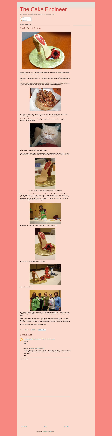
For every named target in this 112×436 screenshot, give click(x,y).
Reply (25, 343)
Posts (23, 17)
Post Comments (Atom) (48, 431)
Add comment (24, 359)
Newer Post (24, 426)
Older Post (66, 426)
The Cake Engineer (43, 9)
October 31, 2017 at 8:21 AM (37, 348)
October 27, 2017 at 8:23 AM (48, 339)
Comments (24, 20)
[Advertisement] (45, 410)
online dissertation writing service (32, 339)
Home (45, 426)
